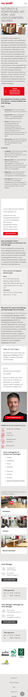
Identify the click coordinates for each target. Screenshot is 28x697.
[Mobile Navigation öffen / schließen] (25, 3)
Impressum (14, 678)
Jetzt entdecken (10, 233)
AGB (14, 687)
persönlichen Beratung (12, 315)
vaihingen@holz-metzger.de (14, 617)
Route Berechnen (9, 580)
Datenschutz (14, 691)
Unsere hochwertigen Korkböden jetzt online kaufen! (14, 91)
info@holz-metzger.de (12, 575)
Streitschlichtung (14, 682)
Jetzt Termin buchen (14, 417)
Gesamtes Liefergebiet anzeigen (16, 481)
